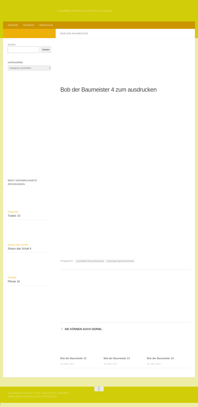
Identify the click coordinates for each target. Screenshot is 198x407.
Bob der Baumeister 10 (160, 358)
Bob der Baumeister (74, 34)
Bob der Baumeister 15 (73, 358)
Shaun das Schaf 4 (19, 249)
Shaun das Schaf (18, 245)
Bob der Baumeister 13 (117, 358)
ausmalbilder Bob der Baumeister (90, 261)
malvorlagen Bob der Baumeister (120, 261)
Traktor (13, 212)
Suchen (12, 45)
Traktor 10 (14, 216)
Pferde (12, 278)
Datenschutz (45, 25)
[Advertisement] (125, 60)
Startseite (13, 25)
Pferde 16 (14, 281)
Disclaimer (28, 25)
